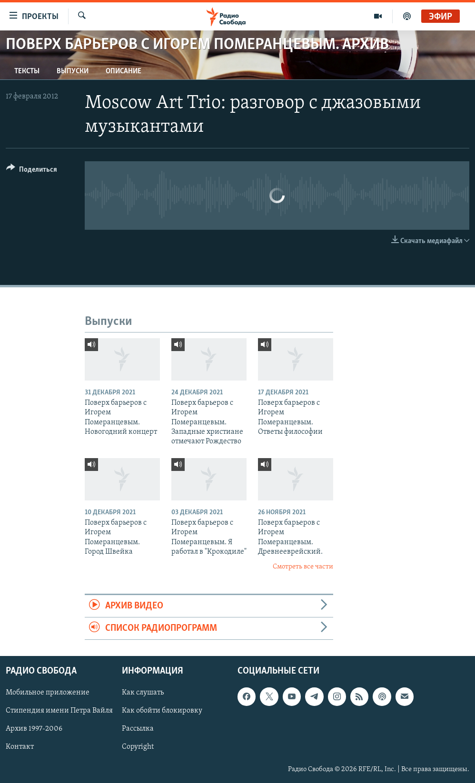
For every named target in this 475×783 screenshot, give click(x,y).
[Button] (31, 171)
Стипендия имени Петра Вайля (59, 711)
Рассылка (138, 729)
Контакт (20, 747)
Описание (123, 71)
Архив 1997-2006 (34, 729)
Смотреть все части (303, 566)
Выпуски (73, 71)
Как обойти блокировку (162, 711)
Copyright (138, 747)
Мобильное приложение (47, 693)
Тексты (27, 71)
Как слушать (143, 693)
